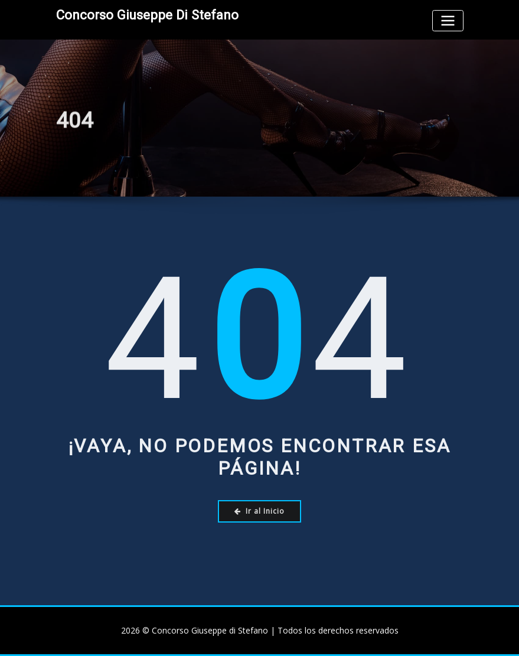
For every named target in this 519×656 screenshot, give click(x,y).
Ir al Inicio (259, 511)
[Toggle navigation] (447, 20)
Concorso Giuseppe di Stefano (147, 14)
